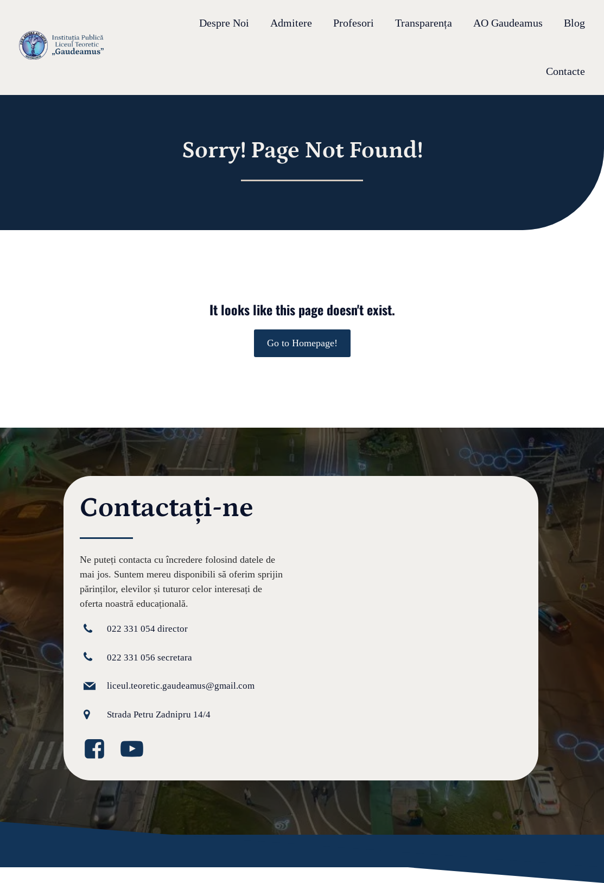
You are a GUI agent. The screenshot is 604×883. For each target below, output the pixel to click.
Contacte (565, 72)
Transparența (423, 23)
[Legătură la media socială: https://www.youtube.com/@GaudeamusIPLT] (136, 749)
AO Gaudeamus (508, 23)
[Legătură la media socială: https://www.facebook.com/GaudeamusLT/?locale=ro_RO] (98, 749)
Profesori (353, 23)
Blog (574, 23)
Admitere (291, 23)
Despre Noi (224, 23)
